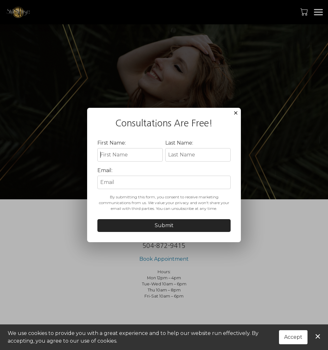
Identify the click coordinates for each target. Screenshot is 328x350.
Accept (293, 337)
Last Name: (179, 148)
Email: (104, 176)
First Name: (111, 148)
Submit (164, 231)
